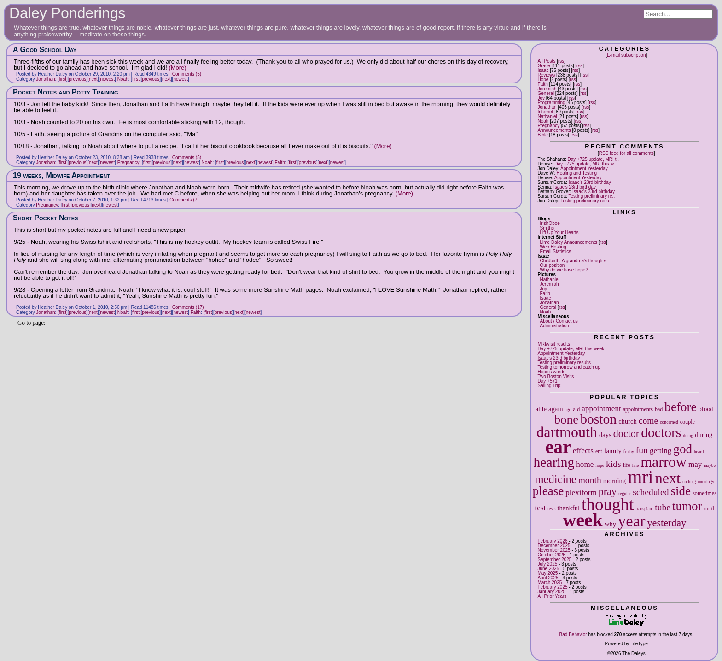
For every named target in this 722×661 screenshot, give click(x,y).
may (695, 464)
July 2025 (547, 564)
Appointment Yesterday (584, 168)
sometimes (704, 493)
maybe (710, 465)
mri (640, 476)
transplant (644, 508)
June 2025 (548, 568)
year (632, 521)
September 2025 (554, 559)
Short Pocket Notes (45, 218)
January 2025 (551, 591)
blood (706, 409)
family (613, 450)
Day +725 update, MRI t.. (593, 159)
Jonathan (546, 107)
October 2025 (551, 554)
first (62, 79)
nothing (689, 481)
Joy (541, 97)
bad (659, 409)
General (545, 93)
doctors (661, 432)
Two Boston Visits (555, 376)
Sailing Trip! (549, 385)
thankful (568, 508)
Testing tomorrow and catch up (568, 367)
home (585, 464)
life (626, 465)
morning (614, 480)
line (635, 465)
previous (78, 79)
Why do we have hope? (564, 269)
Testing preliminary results (564, 362)
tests (551, 508)
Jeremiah (546, 88)
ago (568, 409)
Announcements (554, 130)
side (681, 491)
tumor (687, 506)
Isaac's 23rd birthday (590, 182)
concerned (669, 422)
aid (576, 409)
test (540, 507)
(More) (177, 67)
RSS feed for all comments (626, 153)
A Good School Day (44, 49)
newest (107, 79)
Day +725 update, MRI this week (570, 348)
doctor (626, 433)
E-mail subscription (626, 55)
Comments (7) (183, 199)
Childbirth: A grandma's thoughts (573, 260)
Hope (542, 79)
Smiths (547, 227)
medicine (555, 479)
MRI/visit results (553, 344)
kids (613, 464)
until (709, 508)
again (555, 409)
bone (566, 419)
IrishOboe (549, 223)
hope (599, 465)
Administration (554, 325)
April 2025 (547, 577)
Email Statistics (555, 251)
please (548, 491)
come (648, 420)
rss (561, 61)
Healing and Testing (576, 173)
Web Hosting (553, 246)
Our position (552, 265)
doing (688, 435)
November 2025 (553, 550)
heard (699, 451)
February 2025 (552, 587)
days (605, 434)
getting (660, 450)
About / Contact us (558, 321)
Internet (545, 111)
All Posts (546, 61)
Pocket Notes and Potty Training (65, 92)
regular (624, 493)
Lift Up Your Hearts (559, 232)
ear (558, 447)
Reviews (546, 74)
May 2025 (547, 573)
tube (662, 507)
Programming (551, 102)
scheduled (651, 492)
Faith (542, 84)
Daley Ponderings (67, 13)
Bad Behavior (573, 634)
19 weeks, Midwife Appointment (61, 175)
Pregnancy (548, 125)
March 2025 (549, 582)
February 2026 (552, 540)
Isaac (542, 70)
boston (598, 419)
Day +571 (547, 381)
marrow (663, 462)
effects (583, 450)
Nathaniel (547, 116)
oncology (706, 481)
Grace (543, 65)
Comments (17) (188, 307)
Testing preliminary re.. (592, 196)
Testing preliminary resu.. (585, 200)
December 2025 (553, 545)
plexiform (580, 492)
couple (687, 422)
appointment (601, 408)
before (680, 407)
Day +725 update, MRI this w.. (585, 163)
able (541, 409)
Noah (542, 121)
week (583, 520)
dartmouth (566, 432)
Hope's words (551, 371)
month (589, 480)
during (703, 434)
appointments (638, 409)
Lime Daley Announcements (568, 242)
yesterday (667, 523)
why (610, 524)
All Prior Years (551, 596)
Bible (542, 134)
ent (598, 451)
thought (608, 504)
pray (608, 491)
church (627, 421)
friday (628, 451)
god (682, 449)
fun (642, 450)
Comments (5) (186, 74)
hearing (554, 462)
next (668, 478)
